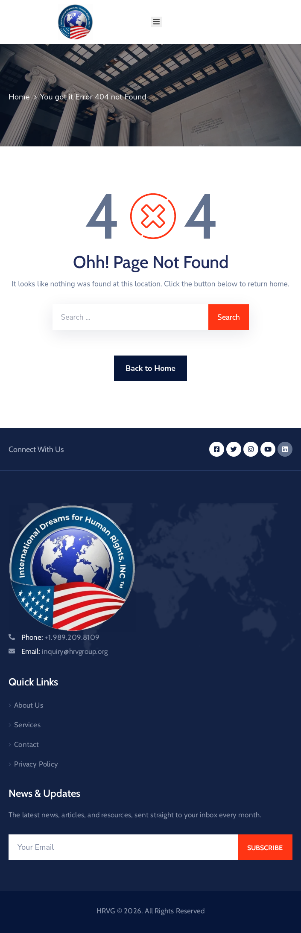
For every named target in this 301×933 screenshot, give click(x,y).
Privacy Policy (36, 764)
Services (27, 724)
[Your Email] (123, 847)
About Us (28, 705)
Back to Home (150, 368)
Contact (26, 744)
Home (19, 97)
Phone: (60, 637)
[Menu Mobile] (156, 22)
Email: (64, 651)
